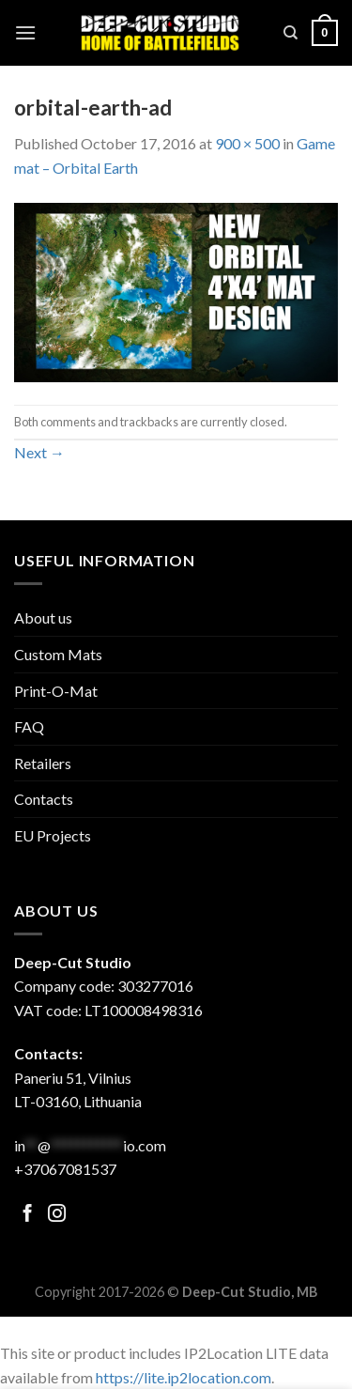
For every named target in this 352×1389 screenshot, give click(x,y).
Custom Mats (58, 654)
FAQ (29, 726)
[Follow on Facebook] (28, 1215)
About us (43, 617)
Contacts (43, 799)
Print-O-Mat (56, 691)
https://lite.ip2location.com (183, 1377)
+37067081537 (65, 1169)
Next (39, 452)
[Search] (290, 33)
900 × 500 (247, 143)
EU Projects (52, 835)
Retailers (42, 763)
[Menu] (25, 32)
